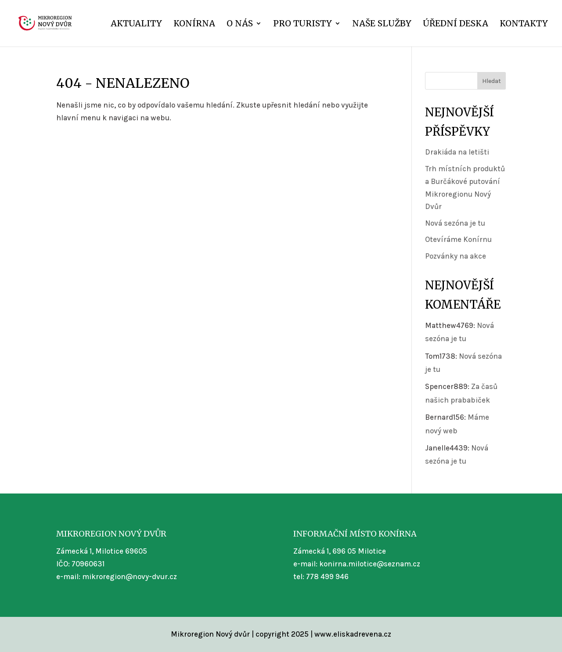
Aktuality (136, 24)
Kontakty (524, 24)
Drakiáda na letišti (457, 152)
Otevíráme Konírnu (458, 239)
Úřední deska (455, 24)
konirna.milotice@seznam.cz (369, 563)
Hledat (491, 81)
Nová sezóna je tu (455, 223)
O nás (240, 24)
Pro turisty (302, 24)
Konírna (194, 24)
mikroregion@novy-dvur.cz (129, 576)
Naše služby (381, 24)
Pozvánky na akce (455, 256)
